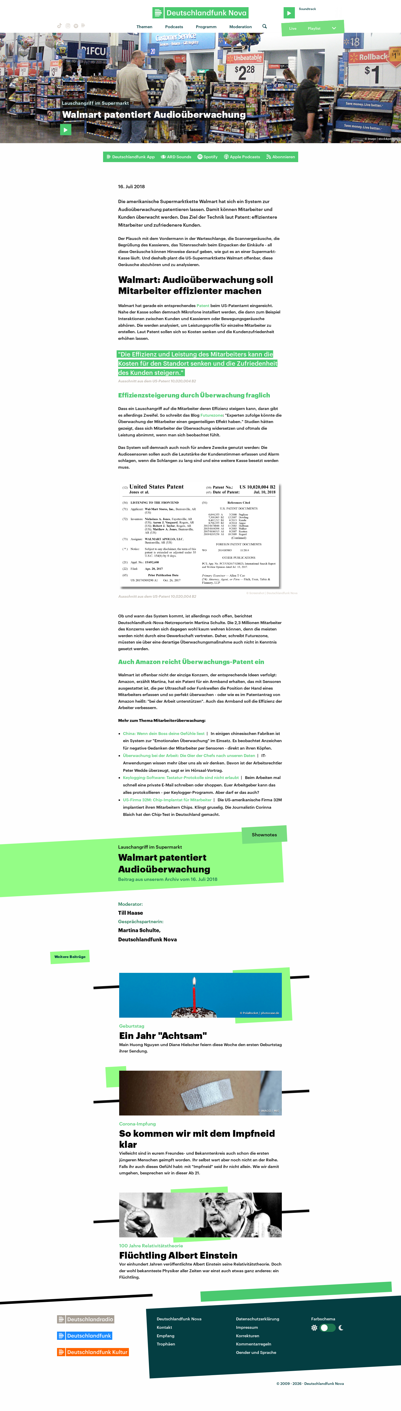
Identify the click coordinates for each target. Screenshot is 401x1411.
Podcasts (174, 26)
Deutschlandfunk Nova (179, 1318)
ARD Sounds (176, 156)
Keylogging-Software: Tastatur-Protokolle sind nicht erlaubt (181, 777)
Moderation (240, 26)
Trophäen (166, 1343)
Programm (206, 26)
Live (292, 28)
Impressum (247, 1327)
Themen (144, 26)
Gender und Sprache (256, 1352)
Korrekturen (247, 1335)
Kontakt (164, 1327)
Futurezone (212, 415)
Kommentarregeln (253, 1343)
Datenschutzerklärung (257, 1318)
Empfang (165, 1335)
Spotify (207, 156)
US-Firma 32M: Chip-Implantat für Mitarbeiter (167, 799)
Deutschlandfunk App (130, 156)
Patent (203, 305)
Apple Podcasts (242, 156)
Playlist (314, 28)
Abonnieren (280, 156)
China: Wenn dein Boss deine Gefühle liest (164, 733)
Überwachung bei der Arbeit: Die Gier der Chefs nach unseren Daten (189, 755)
